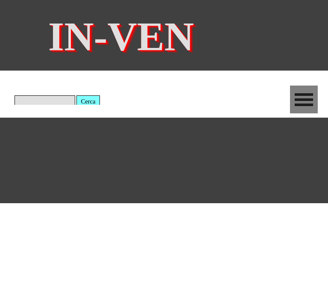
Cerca (88, 101)
